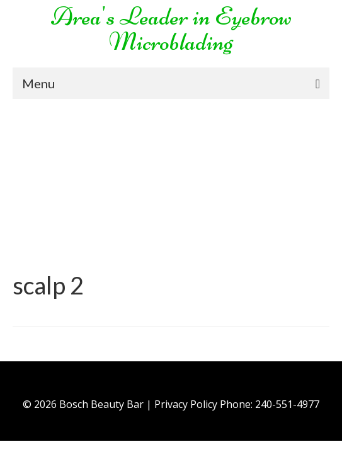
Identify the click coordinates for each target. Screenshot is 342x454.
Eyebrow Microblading (200, 29)
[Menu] (171, 83)
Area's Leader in (130, 16)
